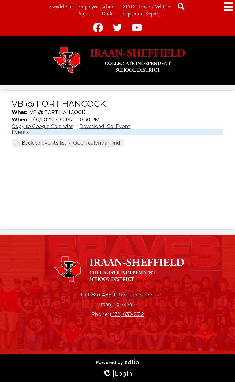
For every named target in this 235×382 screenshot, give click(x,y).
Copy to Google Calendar (42, 126)
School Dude (108, 10)
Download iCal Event (104, 126)
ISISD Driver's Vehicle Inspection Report (145, 10)
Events (20, 132)
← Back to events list (41, 143)
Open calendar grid (96, 143)
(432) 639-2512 (127, 314)
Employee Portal (87, 10)
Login (117, 373)
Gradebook (62, 6)
